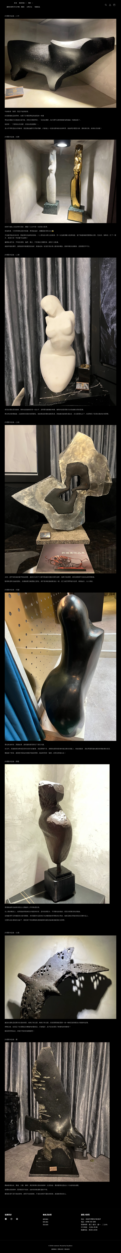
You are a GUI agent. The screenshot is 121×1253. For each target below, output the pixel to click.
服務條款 (45, 1219)
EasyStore (69, 1245)
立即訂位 (29, 7)
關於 (29, 3)
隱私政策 (60, 1249)
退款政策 (45, 1224)
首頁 (15, 3)
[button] (106, 5)
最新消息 (22, 3)
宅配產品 (37, 7)
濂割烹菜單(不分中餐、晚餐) (15, 7)
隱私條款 (45, 1222)
